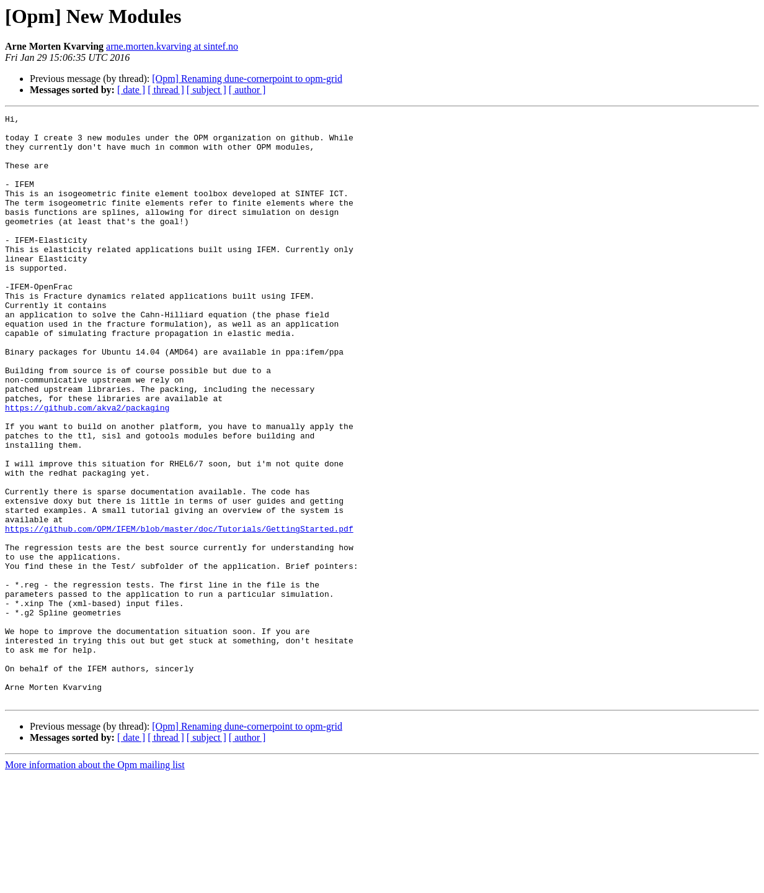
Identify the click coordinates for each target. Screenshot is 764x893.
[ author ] (247, 89)
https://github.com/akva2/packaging (87, 467)
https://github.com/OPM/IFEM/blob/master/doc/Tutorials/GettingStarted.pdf (179, 612)
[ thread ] (166, 89)
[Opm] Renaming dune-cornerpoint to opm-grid (247, 78)
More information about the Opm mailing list (95, 882)
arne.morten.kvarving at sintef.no (172, 46)
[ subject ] (206, 89)
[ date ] (131, 89)
